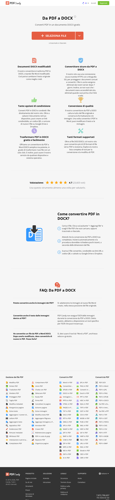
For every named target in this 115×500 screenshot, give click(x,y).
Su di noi (28, 482)
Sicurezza (64, 478)
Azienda (46, 478)
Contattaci (81, 482)
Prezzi (27, 490)
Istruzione (47, 482)
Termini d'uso (66, 482)
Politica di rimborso (64, 493)
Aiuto (80, 478)
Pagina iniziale (30, 478)
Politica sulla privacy (65, 487)
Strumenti (29, 486)
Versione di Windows (29, 495)
